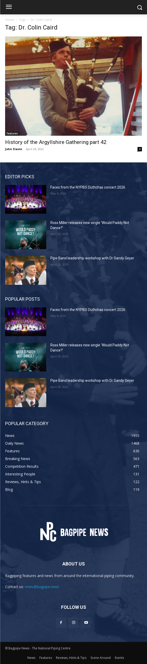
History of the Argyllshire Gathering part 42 (56, 142)
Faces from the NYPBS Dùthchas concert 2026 (87, 187)
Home (9, 19)
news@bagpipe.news (42, 586)
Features (12, 133)
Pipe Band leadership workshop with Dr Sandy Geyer (92, 258)
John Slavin (13, 149)
